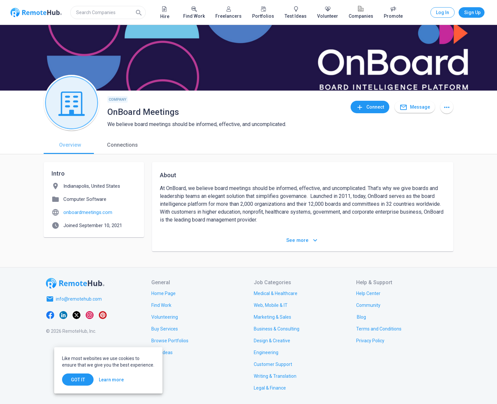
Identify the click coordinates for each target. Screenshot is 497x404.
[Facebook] (50, 314)
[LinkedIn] (63, 314)
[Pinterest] (102, 314)
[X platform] (76, 314)
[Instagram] (89, 314)
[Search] (138, 12)
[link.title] (163, 293)
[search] (108, 12)
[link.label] (368, 293)
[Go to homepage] (75, 283)
